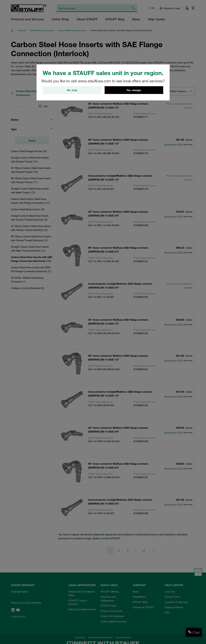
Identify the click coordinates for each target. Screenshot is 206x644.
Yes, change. (133, 90)
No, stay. (72, 90)
